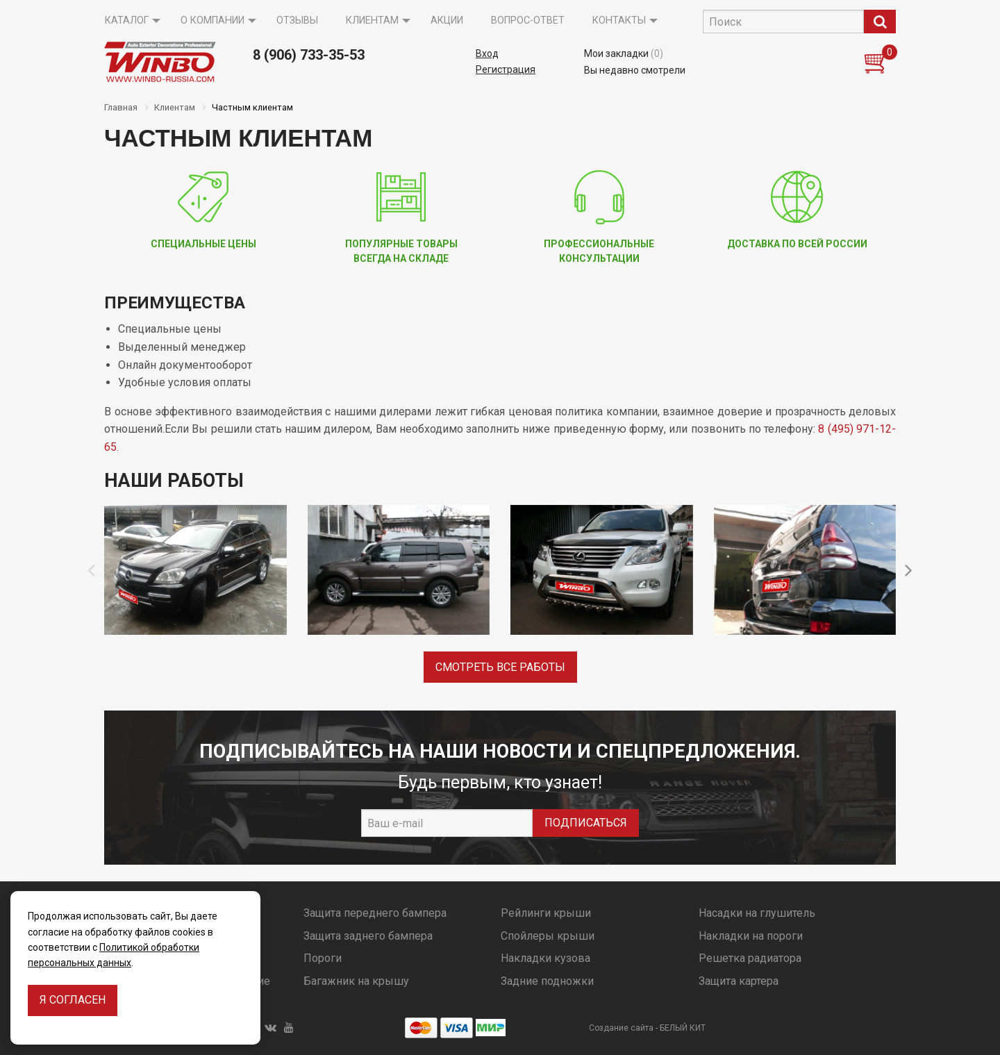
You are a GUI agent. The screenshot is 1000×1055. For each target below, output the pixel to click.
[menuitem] (129, 21)
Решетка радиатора (750, 958)
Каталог (127, 20)
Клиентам (372, 20)
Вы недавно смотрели (634, 70)
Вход (487, 53)
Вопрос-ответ (528, 20)
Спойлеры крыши (547, 935)
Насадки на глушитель (757, 913)
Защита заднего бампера (368, 935)
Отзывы (297, 20)
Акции (447, 20)
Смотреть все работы (500, 667)
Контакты (619, 20)
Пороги (322, 958)
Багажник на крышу (356, 981)
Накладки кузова (545, 958)
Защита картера (738, 981)
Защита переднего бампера (375, 913)
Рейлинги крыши (546, 913)
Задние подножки (547, 981)
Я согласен (73, 999)
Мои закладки (623, 53)
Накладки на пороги (751, 935)
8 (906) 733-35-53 (309, 55)
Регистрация (505, 69)
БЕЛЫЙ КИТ (683, 1028)
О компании (212, 20)
